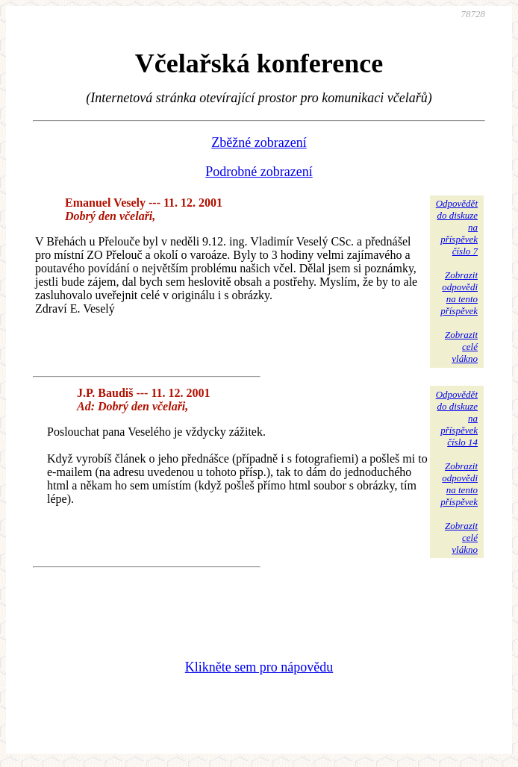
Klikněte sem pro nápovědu (259, 667)
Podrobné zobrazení (258, 171)
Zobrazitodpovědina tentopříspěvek (459, 292)
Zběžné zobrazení (258, 142)
